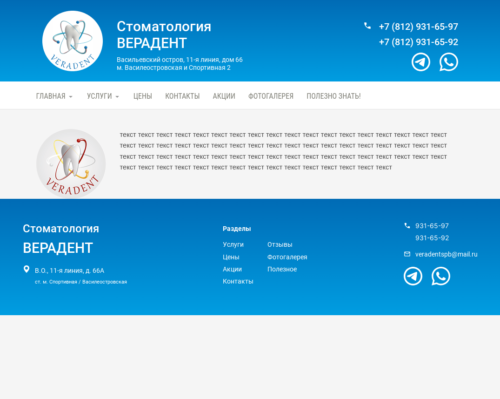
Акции (224, 96)
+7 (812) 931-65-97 (418, 26)
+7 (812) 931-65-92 (418, 42)
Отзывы (280, 244)
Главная (51, 96)
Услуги (99, 96)
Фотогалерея (270, 96)
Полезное (282, 269)
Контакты (182, 96)
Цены (142, 96)
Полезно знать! (333, 96)
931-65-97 (432, 226)
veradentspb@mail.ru (446, 254)
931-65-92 (432, 238)
